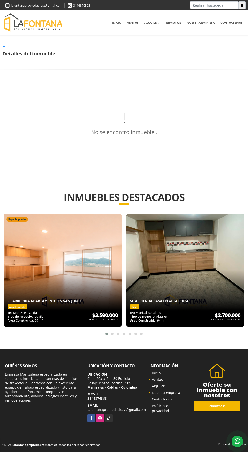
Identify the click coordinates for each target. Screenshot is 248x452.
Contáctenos (231, 22)
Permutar (172, 22)
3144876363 (81, 5)
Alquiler (151, 22)
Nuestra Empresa (201, 22)
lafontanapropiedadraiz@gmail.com (36, 5)
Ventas (133, 22)
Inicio (116, 22)
